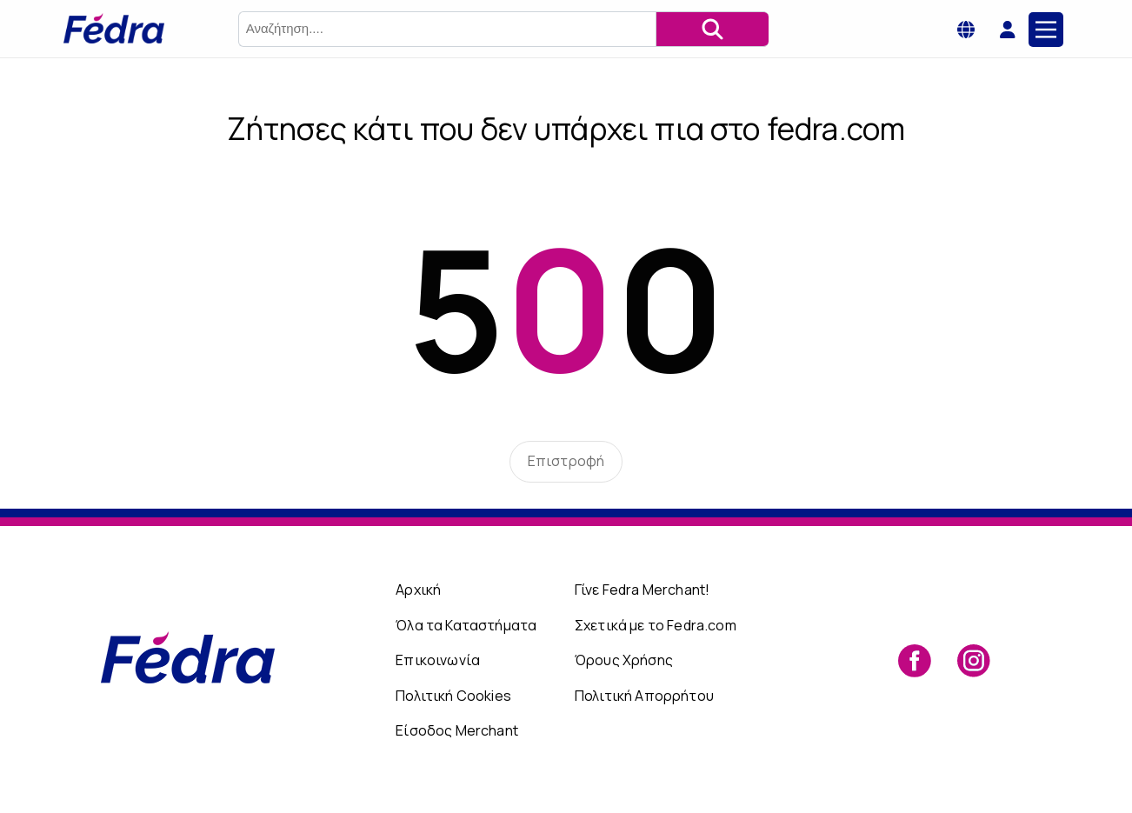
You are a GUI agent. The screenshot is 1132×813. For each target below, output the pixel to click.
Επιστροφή (566, 460)
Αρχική (418, 589)
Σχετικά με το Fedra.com (655, 625)
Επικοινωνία (438, 660)
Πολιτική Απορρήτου (644, 695)
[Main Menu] (1046, 29)
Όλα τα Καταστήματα (466, 625)
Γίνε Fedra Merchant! (642, 589)
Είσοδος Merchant (457, 730)
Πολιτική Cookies (453, 695)
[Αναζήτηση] (712, 29)
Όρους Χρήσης (624, 660)
